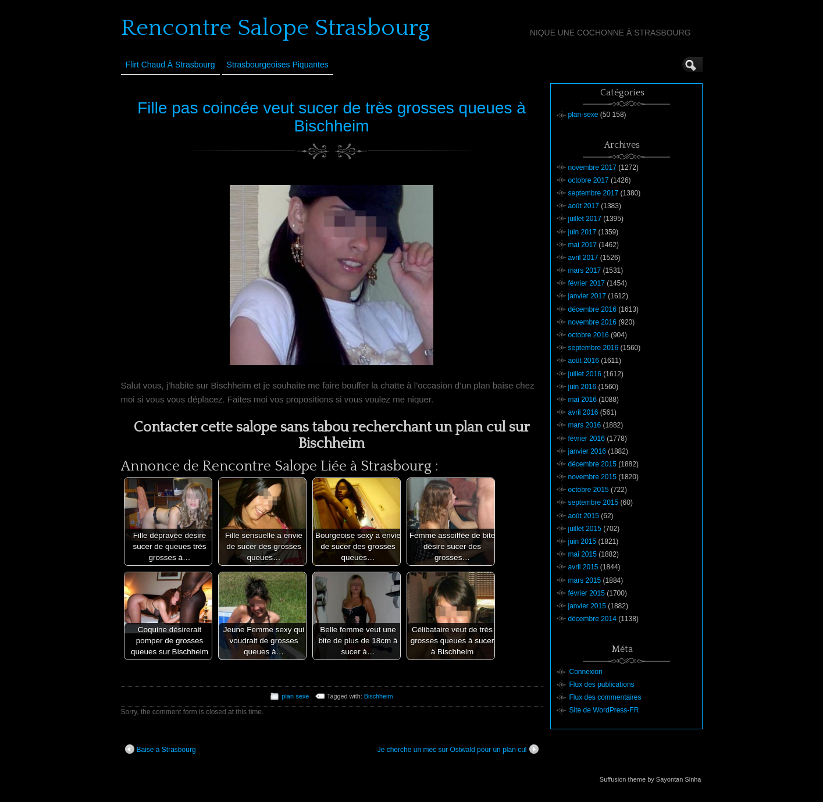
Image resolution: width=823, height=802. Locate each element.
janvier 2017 (587, 296)
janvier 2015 (587, 606)
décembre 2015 (592, 464)
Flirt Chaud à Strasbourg (170, 64)
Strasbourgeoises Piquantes (278, 64)
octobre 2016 (588, 335)
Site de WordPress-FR (604, 710)
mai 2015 (582, 554)
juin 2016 (582, 387)
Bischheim (378, 696)
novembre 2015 (592, 477)
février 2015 (586, 593)
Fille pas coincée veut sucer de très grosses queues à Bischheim (331, 117)
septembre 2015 (593, 502)
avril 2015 (583, 567)
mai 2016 (582, 399)
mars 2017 (584, 270)
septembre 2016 (593, 348)
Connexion (586, 672)
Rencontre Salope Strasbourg (275, 28)
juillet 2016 (584, 374)
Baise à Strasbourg (160, 749)
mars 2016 (584, 425)
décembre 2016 (592, 309)
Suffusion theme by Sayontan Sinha (650, 779)
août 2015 (583, 516)
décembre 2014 (592, 619)
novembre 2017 (592, 167)
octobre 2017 (588, 180)
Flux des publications (602, 684)
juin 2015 (582, 541)
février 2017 (586, 283)
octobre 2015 (588, 490)
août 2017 (583, 206)
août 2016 (583, 361)
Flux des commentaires (605, 697)
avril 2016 (583, 412)
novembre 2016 (592, 322)
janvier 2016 (587, 451)
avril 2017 (583, 258)
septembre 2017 (593, 193)
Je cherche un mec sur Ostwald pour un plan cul (458, 749)
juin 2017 (582, 232)
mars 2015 (584, 580)
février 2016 (586, 438)
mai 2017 (582, 245)
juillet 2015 (584, 529)
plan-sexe (295, 696)
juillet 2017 (584, 219)
